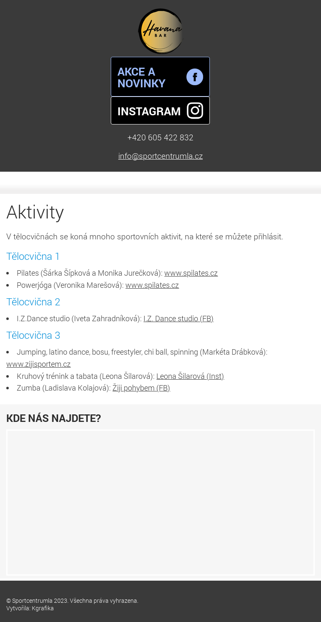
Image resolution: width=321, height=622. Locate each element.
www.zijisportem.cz (38, 364)
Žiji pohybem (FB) (141, 388)
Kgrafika (43, 608)
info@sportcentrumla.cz (160, 156)
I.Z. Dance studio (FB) (178, 318)
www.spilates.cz (191, 273)
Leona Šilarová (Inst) (190, 376)
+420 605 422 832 (160, 137)
